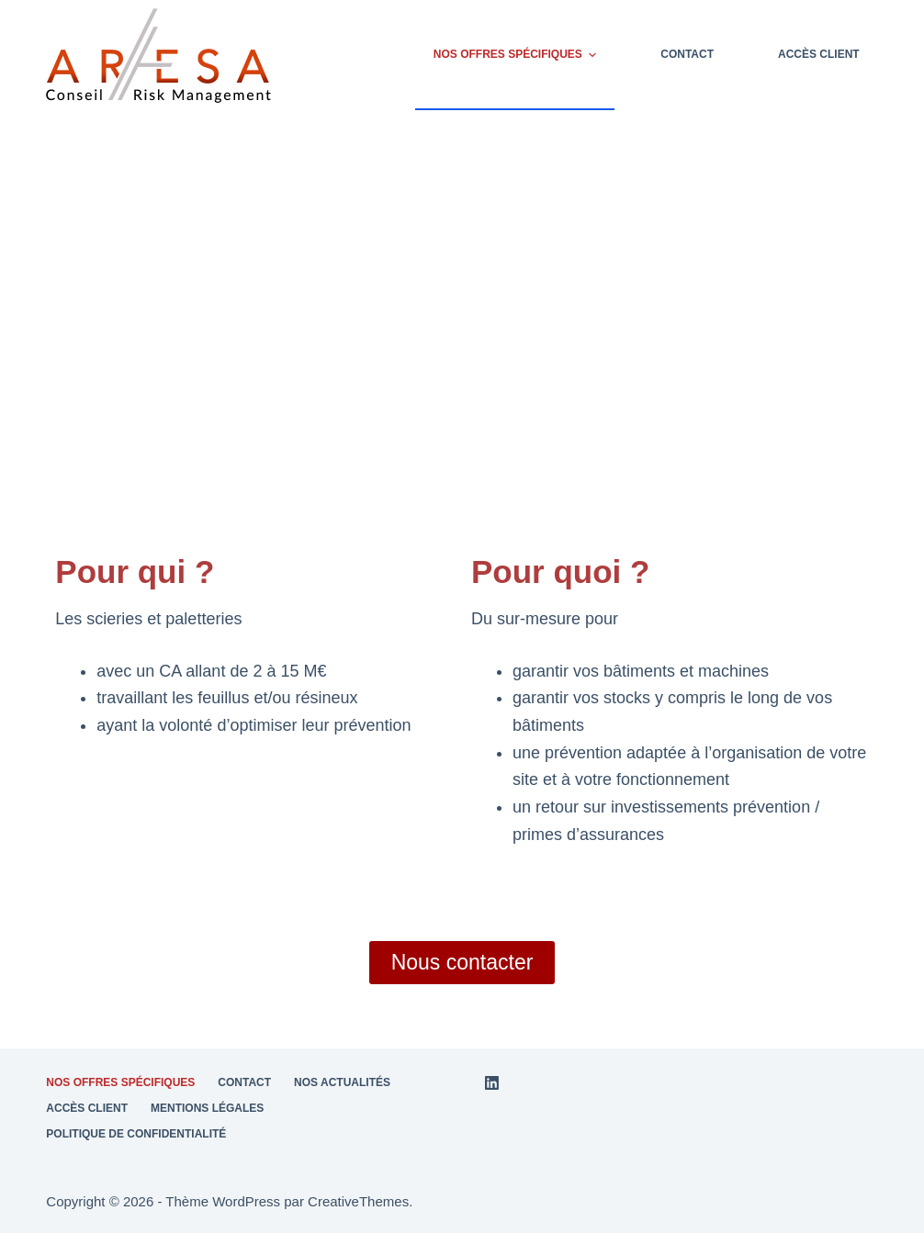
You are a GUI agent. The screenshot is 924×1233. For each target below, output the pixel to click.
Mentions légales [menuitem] (207, 1108)
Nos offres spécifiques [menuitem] (517, 55)
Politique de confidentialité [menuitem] (136, 1133)
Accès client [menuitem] (819, 54)
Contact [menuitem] (687, 54)
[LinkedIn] (492, 1083)
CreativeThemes (358, 1201)
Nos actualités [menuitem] (342, 1082)
